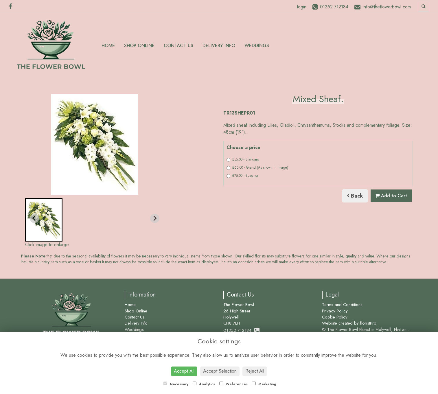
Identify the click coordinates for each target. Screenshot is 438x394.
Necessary (175, 384)
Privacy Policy (335, 311)
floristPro (368, 323)
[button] (43, 220)
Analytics (204, 384)
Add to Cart (391, 195)
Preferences (233, 384)
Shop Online (139, 45)
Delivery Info (219, 45)
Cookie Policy (334, 317)
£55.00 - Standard (243, 159)
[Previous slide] (34, 218)
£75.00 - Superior (242, 175)
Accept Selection (220, 371)
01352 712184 (241, 330)
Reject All (254, 371)
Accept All (184, 371)
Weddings (256, 45)
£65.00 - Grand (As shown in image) (257, 167)
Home (108, 45)
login (301, 6)
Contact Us (178, 45)
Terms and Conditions (342, 304)
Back (355, 196)
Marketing (264, 384)
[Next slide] (154, 218)
